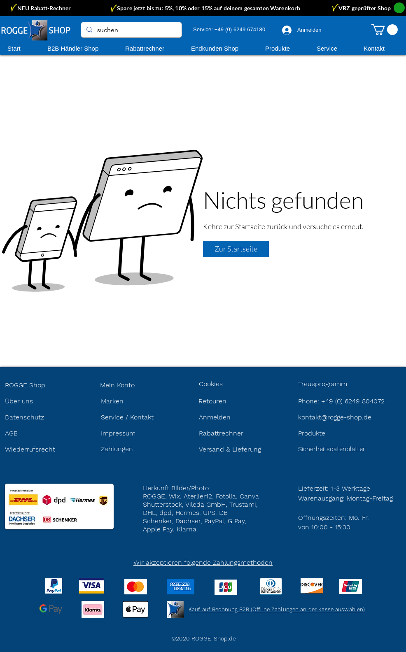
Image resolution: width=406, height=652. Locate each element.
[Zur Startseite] (236, 249)
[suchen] (130, 30)
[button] (384, 29)
